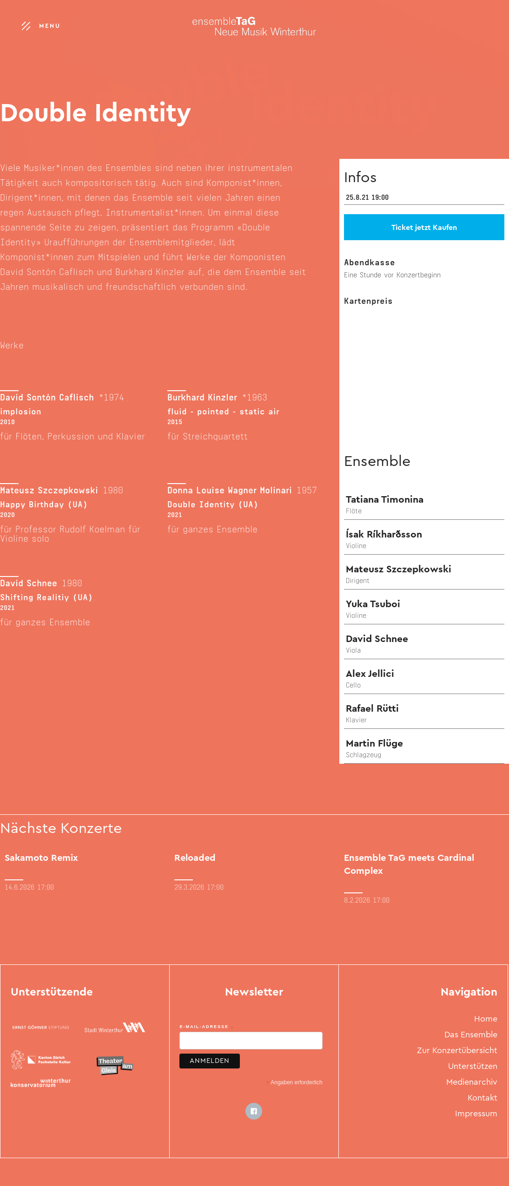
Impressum (476, 1114)
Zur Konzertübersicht (457, 1051)
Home (485, 1019)
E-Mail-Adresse (206, 1027)
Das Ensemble (470, 1035)
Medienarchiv (471, 1083)
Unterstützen (472, 1067)
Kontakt (482, 1098)
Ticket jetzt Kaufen (424, 228)
